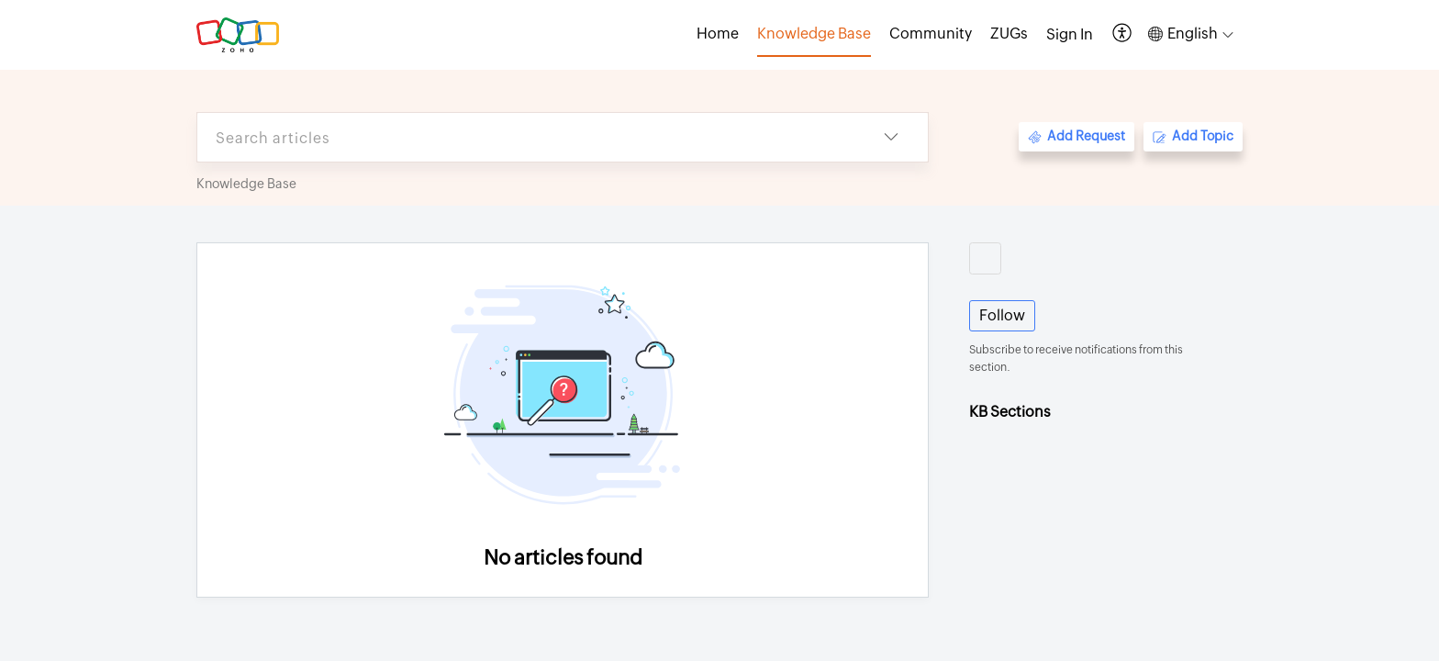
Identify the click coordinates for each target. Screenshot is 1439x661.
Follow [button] (1002, 315)
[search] (525, 137)
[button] (1122, 34)
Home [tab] (718, 33)
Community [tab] (930, 33)
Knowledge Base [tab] (814, 33)
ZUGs (1009, 33)
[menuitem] (1069, 35)
